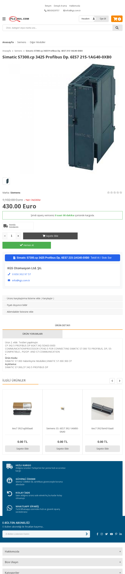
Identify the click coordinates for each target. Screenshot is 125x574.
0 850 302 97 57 (21, 264)
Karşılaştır (47, 289)
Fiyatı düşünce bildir (17, 295)
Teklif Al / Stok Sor (62, 248)
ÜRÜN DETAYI (62, 316)
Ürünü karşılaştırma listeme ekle (23, 289)
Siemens (21, 42)
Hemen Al (98, 235)
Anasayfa (8, 42)
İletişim (48, 5)
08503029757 (51, 10)
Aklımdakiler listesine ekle (20, 302)
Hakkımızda (74, 5)
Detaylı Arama (60, 5)
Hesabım (86, 18)
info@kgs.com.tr (72, 10)
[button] (119, 371)
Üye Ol (103, 18)
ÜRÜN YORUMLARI (32, 324)
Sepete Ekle (47, 235)
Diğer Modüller (37, 42)
